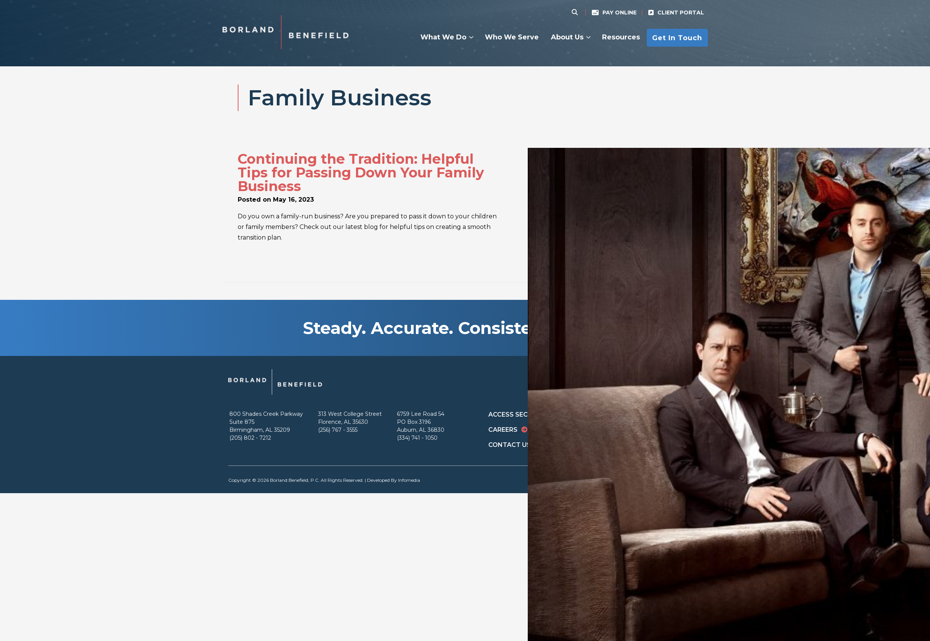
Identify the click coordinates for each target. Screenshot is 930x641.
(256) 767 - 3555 (338, 429)
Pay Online (619, 12)
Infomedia (409, 480)
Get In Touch (677, 37)
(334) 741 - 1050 (417, 437)
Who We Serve (512, 37)
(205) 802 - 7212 (250, 437)
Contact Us (509, 444)
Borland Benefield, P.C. (295, 480)
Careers (503, 429)
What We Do (443, 37)
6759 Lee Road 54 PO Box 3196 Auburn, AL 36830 (420, 422)
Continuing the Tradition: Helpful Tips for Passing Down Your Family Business (361, 172)
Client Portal (680, 12)
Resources (621, 37)
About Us (567, 37)
